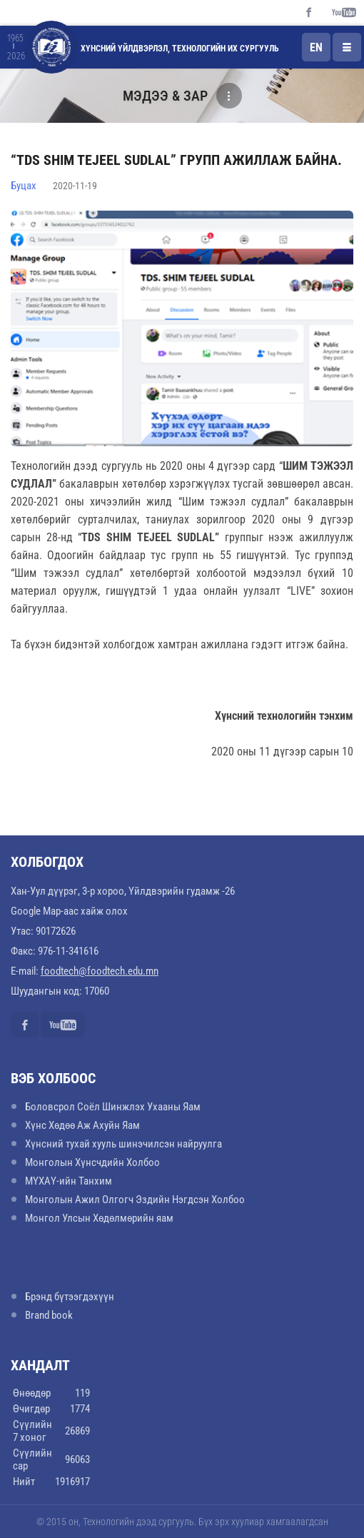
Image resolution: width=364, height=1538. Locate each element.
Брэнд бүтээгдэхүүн (69, 1296)
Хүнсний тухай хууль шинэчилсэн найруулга (123, 1143)
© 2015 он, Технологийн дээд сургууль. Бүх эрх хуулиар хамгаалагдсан (182, 1521)
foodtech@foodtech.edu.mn (99, 971)
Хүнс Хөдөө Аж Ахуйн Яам (82, 1125)
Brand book (49, 1315)
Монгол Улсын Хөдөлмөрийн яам (99, 1218)
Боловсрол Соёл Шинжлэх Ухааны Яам (113, 1106)
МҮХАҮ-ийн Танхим (68, 1181)
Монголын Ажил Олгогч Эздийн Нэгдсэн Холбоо (135, 1199)
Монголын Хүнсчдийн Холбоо (92, 1162)
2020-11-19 (75, 185)
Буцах (23, 185)
